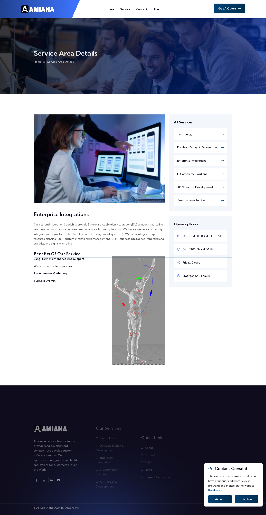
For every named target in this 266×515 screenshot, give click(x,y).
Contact (141, 9)
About (157, 9)
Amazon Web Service (191, 200)
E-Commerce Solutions (192, 174)
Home (110, 9)
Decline (247, 499)
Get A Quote (229, 8)
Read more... (216, 490)
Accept (220, 499)
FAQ (146, 463)
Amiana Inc (72, 506)
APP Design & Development (195, 187)
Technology (184, 134)
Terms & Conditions (155, 477)
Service (125, 9)
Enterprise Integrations (191, 160)
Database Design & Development (198, 147)
